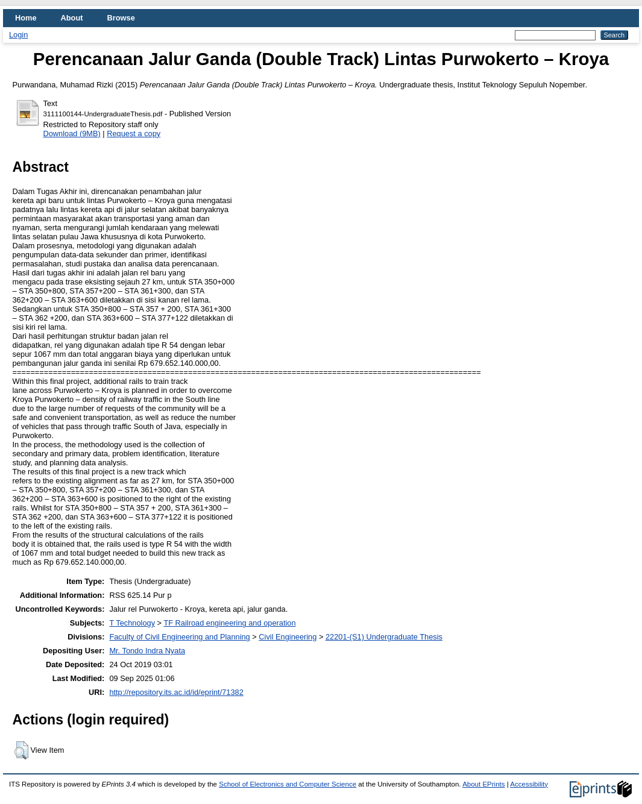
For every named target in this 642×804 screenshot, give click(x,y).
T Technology (132, 622)
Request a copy (133, 133)
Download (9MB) (72, 133)
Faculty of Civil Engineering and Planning (179, 636)
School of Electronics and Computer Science (287, 784)
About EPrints (483, 784)
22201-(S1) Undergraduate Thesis (384, 636)
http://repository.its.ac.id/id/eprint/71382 (176, 692)
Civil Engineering (287, 636)
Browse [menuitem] (121, 17)
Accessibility (529, 784)
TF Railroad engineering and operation (229, 622)
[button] (21, 750)
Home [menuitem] (26, 17)
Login (18, 34)
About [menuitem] (72, 17)
